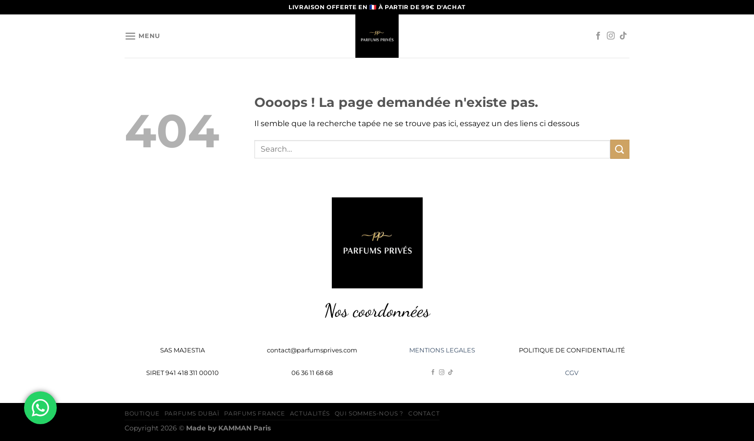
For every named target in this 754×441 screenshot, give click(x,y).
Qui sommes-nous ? (369, 413)
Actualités (310, 413)
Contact (424, 413)
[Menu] (142, 36)
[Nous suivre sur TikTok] (623, 36)
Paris (244, 428)
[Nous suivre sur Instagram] (611, 36)
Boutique (142, 413)
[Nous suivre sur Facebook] (598, 36)
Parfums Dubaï (192, 413)
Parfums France (254, 413)
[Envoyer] (619, 149)
